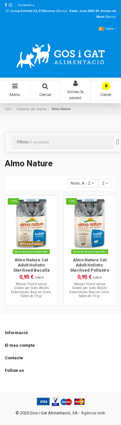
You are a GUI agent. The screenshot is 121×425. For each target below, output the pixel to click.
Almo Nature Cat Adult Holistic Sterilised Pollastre (89, 264)
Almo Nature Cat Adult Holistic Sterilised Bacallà (31, 264)
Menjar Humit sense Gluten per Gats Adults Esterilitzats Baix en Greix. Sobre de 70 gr (31, 290)
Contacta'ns (26, 5)
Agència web (93, 413)
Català (107, 28)
